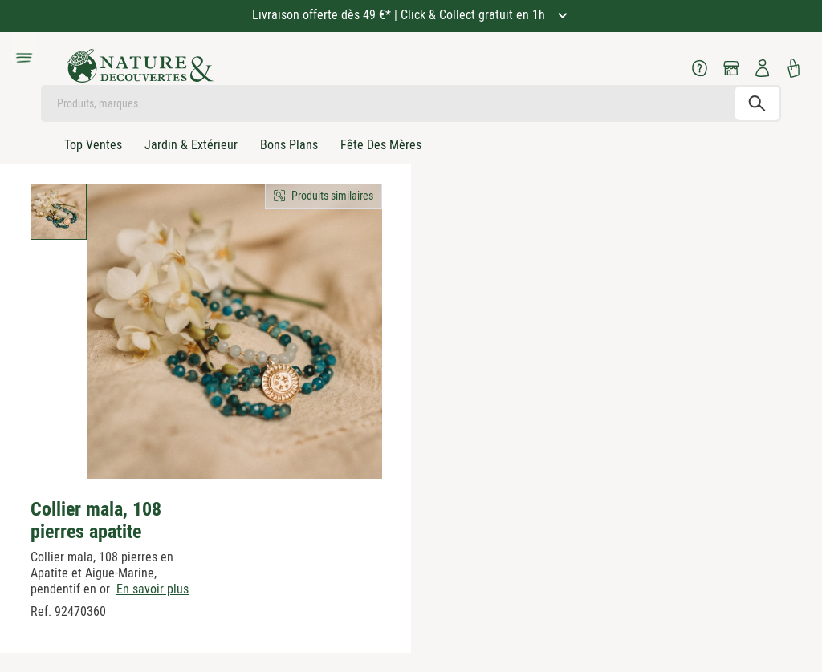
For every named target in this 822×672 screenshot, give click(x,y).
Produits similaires (332, 195)
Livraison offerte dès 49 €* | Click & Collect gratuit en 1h (400, 14)
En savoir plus (152, 589)
